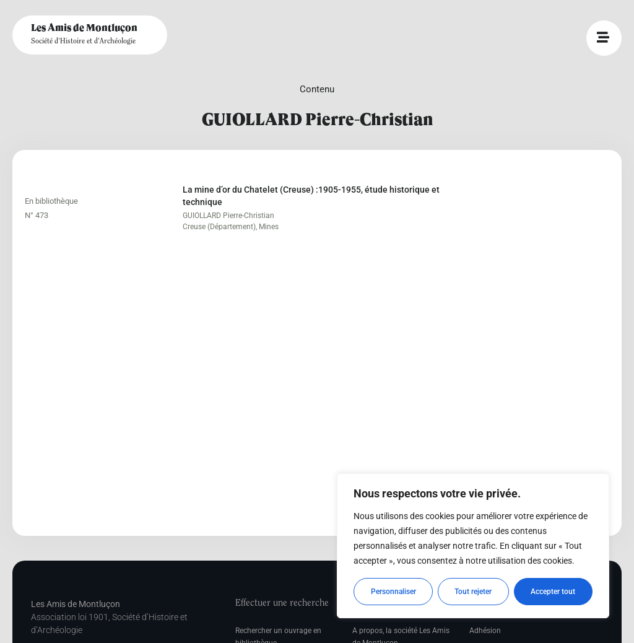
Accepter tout (553, 591)
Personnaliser (393, 591)
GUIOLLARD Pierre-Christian (228, 215)
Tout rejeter (473, 591)
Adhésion (485, 630)
